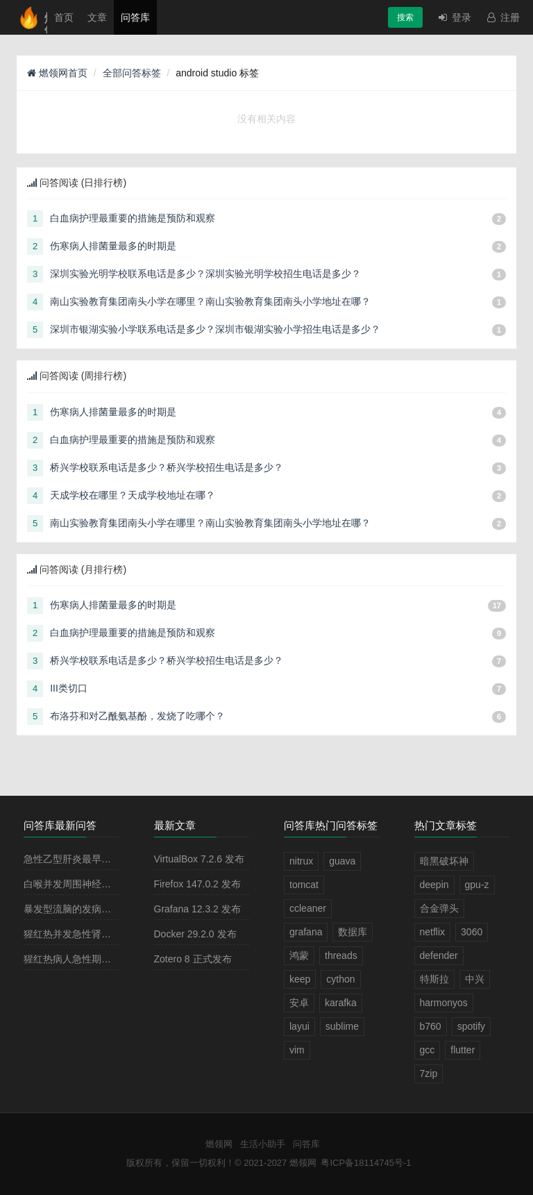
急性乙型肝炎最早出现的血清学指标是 (106, 858)
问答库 (135, 17)
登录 (454, 17)
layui (299, 1026)
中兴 (474, 979)
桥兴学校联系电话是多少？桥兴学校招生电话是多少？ (166, 467)
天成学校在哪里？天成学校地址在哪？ (132, 495)
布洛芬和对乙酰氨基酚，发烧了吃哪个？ (137, 715)
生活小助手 (262, 1144)
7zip (429, 1073)
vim (297, 1049)
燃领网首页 (57, 72)
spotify (471, 1026)
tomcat (304, 884)
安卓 (299, 1002)
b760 (430, 1026)
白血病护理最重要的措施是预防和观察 (132, 218)
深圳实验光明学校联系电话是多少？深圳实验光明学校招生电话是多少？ (205, 273)
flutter (462, 1049)
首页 (64, 17)
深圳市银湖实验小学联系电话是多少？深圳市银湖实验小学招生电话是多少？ (215, 329)
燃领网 (218, 1144)
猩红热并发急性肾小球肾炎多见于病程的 (111, 933)
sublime (342, 1026)
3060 (471, 931)
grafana (305, 931)
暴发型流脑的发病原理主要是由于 (96, 908)
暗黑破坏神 (444, 861)
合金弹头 (439, 908)
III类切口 (68, 688)
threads (341, 955)
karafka (341, 1002)
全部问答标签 (132, 72)
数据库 (352, 931)
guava (342, 861)
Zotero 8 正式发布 (193, 958)
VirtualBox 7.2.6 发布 (199, 858)
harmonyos (444, 1002)
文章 (97, 17)
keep (299, 979)
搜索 (405, 17)
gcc (427, 1049)
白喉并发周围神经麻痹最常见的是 (96, 883)
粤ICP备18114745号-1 (366, 1163)
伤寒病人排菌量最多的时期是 (113, 245)
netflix (433, 931)
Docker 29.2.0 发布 (195, 933)
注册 (502, 17)
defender (439, 955)
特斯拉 (434, 979)
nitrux (301, 861)
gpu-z (477, 884)
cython (340, 979)
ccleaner (307, 908)
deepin (434, 884)
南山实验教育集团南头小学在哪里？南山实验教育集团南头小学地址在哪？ (210, 301)
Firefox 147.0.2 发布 (197, 883)
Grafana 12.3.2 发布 (197, 908)
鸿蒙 (299, 955)
